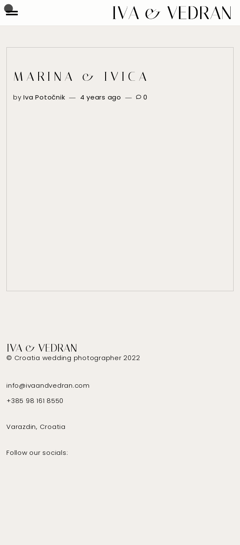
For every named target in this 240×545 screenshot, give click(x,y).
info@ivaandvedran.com (48, 385)
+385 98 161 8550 (35, 400)
